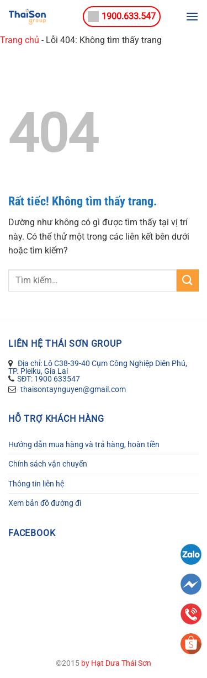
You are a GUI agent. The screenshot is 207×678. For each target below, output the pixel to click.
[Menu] (192, 16)
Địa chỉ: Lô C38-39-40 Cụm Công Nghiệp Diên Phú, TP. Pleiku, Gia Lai (97, 367)
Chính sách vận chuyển (47, 463)
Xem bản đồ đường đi (44, 503)
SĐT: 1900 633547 (48, 378)
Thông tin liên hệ (36, 483)
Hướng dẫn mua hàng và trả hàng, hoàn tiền (84, 444)
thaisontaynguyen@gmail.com (72, 389)
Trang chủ (19, 40)
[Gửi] (188, 280)
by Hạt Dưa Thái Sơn (116, 663)
